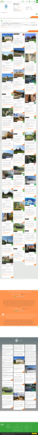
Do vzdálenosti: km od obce (16, 294)
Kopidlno (13, 302)
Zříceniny (15, 121)
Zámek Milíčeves (6, 321)
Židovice (28, 305)
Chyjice (4, 301)
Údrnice (20, 304)
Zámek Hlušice (21, 320)
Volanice (12, 305)
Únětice (23, 304)
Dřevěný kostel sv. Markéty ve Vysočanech (19, 324)
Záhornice (18, 305)
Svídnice (17, 304)
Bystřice (20, 300)
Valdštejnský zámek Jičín (30, 321)
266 (30, 7)
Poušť (17, 303)
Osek (8, 303)
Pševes (19, 303)
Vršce (15, 305)
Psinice (22, 303)
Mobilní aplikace (26, 427)
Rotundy (27, 252)
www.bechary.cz (32, 9)
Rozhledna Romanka (18, 323)
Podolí (14, 303)
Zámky (4, 41)
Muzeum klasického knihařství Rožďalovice (11, 320)
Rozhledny (4, 244)
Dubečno (13, 301)
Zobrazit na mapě (7, 48)
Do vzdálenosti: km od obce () (15, 308)
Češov (23, 300)
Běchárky (6, 12)
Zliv (33, 305)
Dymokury (20, 301)
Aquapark (4, 178)
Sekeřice (31, 303)
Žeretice (25, 305)
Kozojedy (23, 302)
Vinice (32, 304)
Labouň (33, 302)
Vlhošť (10, 305)
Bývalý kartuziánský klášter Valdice (28, 323)
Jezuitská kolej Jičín (23, 321)
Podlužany (11, 303)
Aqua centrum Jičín (8, 322)
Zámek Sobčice (5, 324)
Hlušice (27, 301)
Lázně (15, 190)
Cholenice (25, 300)
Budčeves (16, 300)
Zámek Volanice (30, 319)
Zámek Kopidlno (6, 319)
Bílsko (11, 300)
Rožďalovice (25, 303)
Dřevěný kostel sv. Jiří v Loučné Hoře (16, 322)
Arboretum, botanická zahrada (4, 316)
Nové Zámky (5, 303)
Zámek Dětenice (11, 321)
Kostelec (16, 302)
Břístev (14, 300)
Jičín (18, 8)
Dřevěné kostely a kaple (5, 59)
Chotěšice (29, 300)
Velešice (26, 304)
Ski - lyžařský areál (27, 205)
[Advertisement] (19, 285)
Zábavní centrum (27, 117)
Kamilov (4, 302)
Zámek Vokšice (17, 321)
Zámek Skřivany (6, 323)
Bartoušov (4, 300)
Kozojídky (26, 302)
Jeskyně (27, 102)
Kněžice (10, 302)
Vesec (29, 304)
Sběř (28, 303)
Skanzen (27, 41)
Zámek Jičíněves (25, 319)
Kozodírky (20, 302)
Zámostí (22, 305)
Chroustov (33, 300)
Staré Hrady (14, 304)
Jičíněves (32, 301)
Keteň (7, 302)
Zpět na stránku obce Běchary (34, 31)
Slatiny (34, 303)
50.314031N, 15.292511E (20, 9)
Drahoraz (10, 301)
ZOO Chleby (10, 324)
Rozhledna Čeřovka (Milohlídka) (28, 322)
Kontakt (27, 430)
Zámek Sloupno (12, 323)
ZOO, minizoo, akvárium (16, 98)
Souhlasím (34, 433)
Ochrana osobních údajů (17, 430)
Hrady (15, 77)
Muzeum (4, 94)
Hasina (24, 301)
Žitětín (31, 305)
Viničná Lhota (6, 305)
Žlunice (19, 306)
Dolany (7, 301)
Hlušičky (29, 301)
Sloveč (10, 304)
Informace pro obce (17, 427)
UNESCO (15, 231)
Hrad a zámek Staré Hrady (28, 320)
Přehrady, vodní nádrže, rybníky (31, 314)
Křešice (30, 302)
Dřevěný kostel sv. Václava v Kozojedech (16, 319)
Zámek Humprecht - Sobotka (30, 324)
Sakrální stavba (4, 263)
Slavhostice (7, 304)
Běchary (16, 4)
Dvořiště (17, 301)
